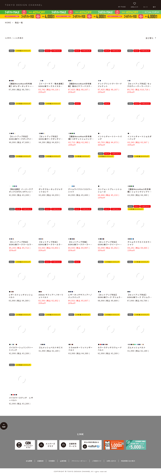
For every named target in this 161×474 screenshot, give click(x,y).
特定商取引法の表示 (128, 461)
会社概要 (29, 461)
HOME (8, 22)
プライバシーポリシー (79, 461)
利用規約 (52, 461)
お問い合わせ (111, 461)
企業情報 (63, 461)
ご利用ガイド (96, 461)
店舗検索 (40, 461)
